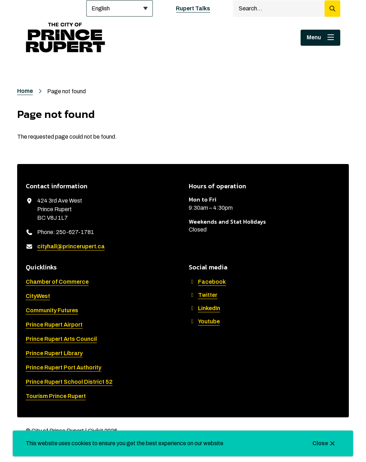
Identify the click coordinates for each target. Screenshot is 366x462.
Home (25, 91)
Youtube (204, 321)
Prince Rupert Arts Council (61, 339)
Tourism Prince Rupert (56, 396)
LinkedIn (204, 308)
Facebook (207, 282)
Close (320, 443)
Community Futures (52, 310)
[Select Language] (119, 8)
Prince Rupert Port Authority (63, 367)
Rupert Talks (193, 8)
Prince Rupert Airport (54, 325)
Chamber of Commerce (57, 282)
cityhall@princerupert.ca (71, 246)
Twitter (203, 295)
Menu (314, 37)
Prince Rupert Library (54, 353)
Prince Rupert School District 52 (69, 382)
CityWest (38, 296)
